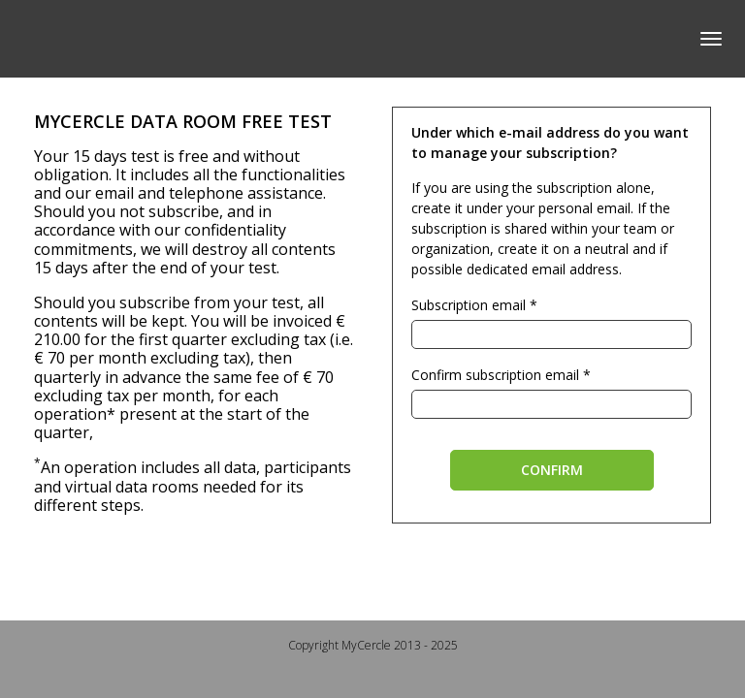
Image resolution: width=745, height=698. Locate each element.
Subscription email (468, 305)
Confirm (552, 469)
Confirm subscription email (495, 374)
